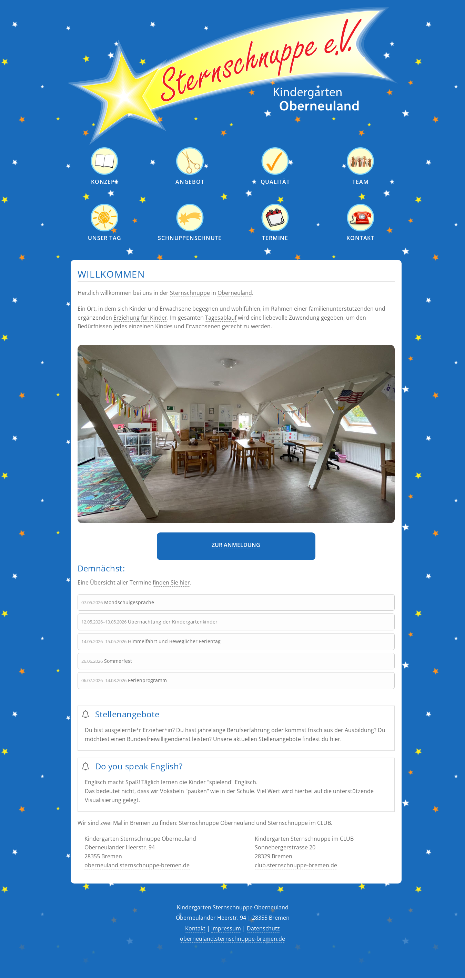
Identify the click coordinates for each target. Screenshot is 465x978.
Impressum (226, 928)
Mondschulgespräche (129, 602)
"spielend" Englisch (231, 782)
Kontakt (195, 928)
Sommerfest (118, 661)
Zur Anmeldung (236, 545)
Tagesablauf (220, 317)
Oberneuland (235, 293)
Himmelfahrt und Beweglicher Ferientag (174, 641)
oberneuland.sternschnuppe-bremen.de (137, 865)
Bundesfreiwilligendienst (159, 739)
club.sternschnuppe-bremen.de (296, 865)
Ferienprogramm (147, 680)
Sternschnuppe (190, 293)
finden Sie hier (171, 582)
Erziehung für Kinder (140, 317)
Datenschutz (263, 928)
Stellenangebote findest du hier (299, 739)
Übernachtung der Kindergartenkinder (173, 621)
